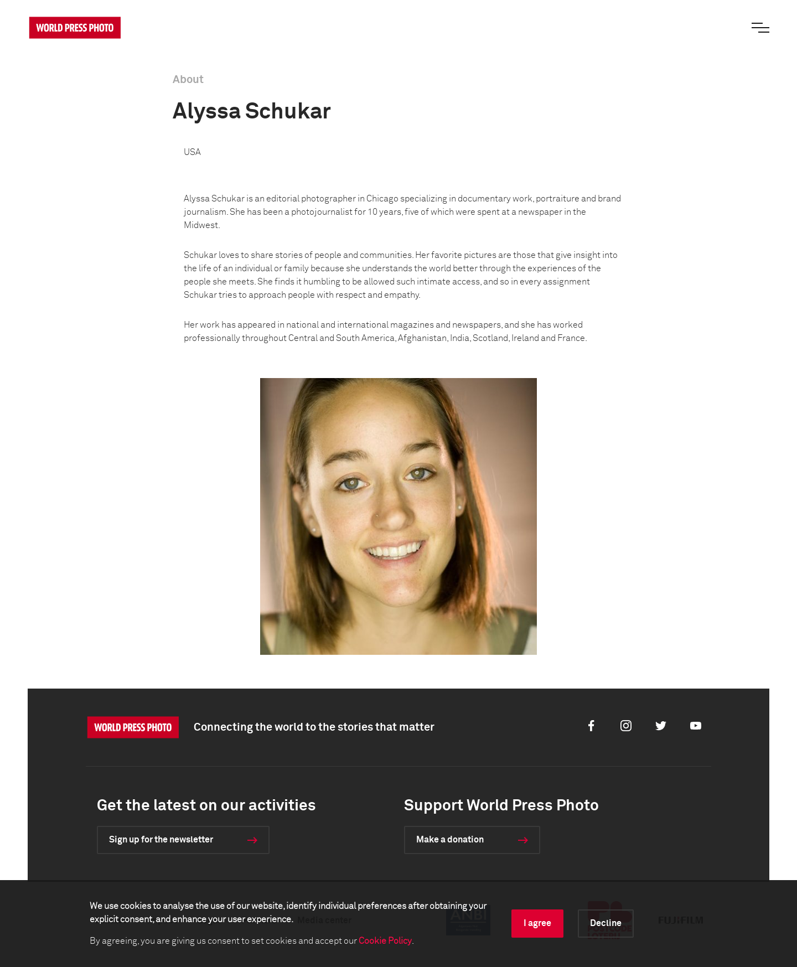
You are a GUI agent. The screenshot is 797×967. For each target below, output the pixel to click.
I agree (537, 923)
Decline (606, 923)
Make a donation (450, 839)
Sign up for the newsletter (161, 839)
